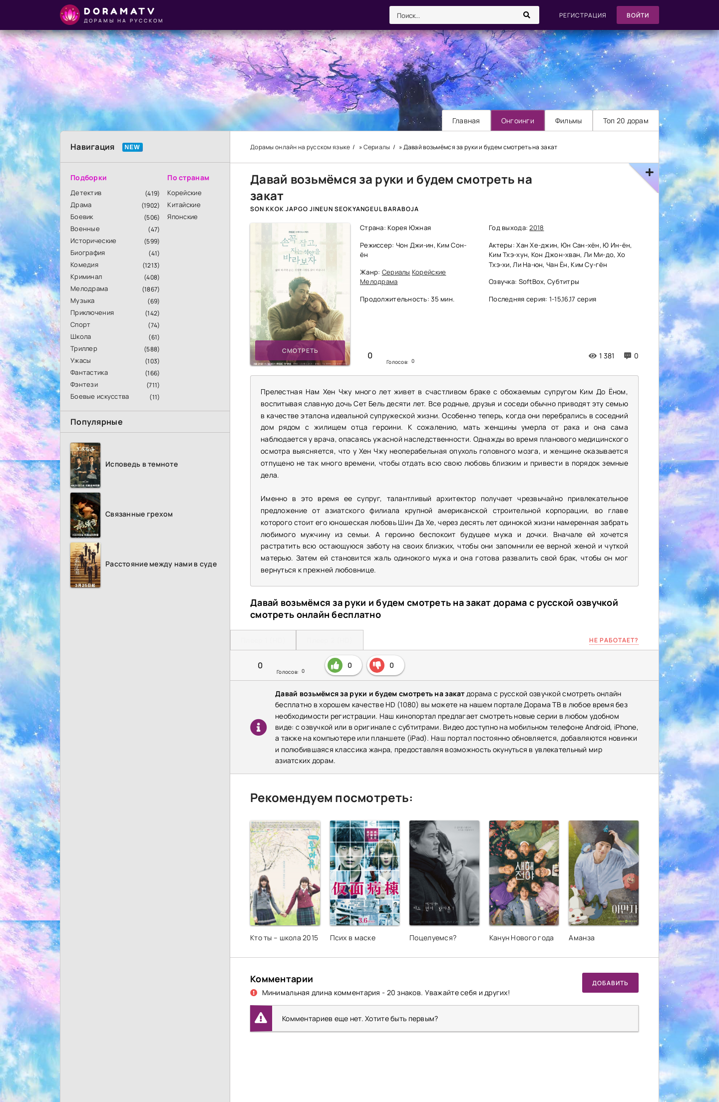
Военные (85, 228)
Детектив (85, 192)
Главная (466, 120)
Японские (182, 216)
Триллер (83, 348)
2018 (536, 227)
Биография (87, 252)
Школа (80, 336)
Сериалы (396, 272)
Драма (80, 204)
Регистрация (583, 15)
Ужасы (80, 360)
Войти (638, 15)
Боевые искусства (99, 396)
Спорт (80, 324)
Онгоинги (517, 120)
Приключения (92, 312)
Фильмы (568, 120)
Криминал (86, 276)
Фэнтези (84, 384)
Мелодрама (89, 288)
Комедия (84, 264)
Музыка (82, 300)
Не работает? (614, 640)
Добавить (610, 983)
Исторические (93, 240)
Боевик (81, 216)
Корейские (184, 192)
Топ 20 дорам (626, 120)
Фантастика (89, 372)
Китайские (184, 204)
